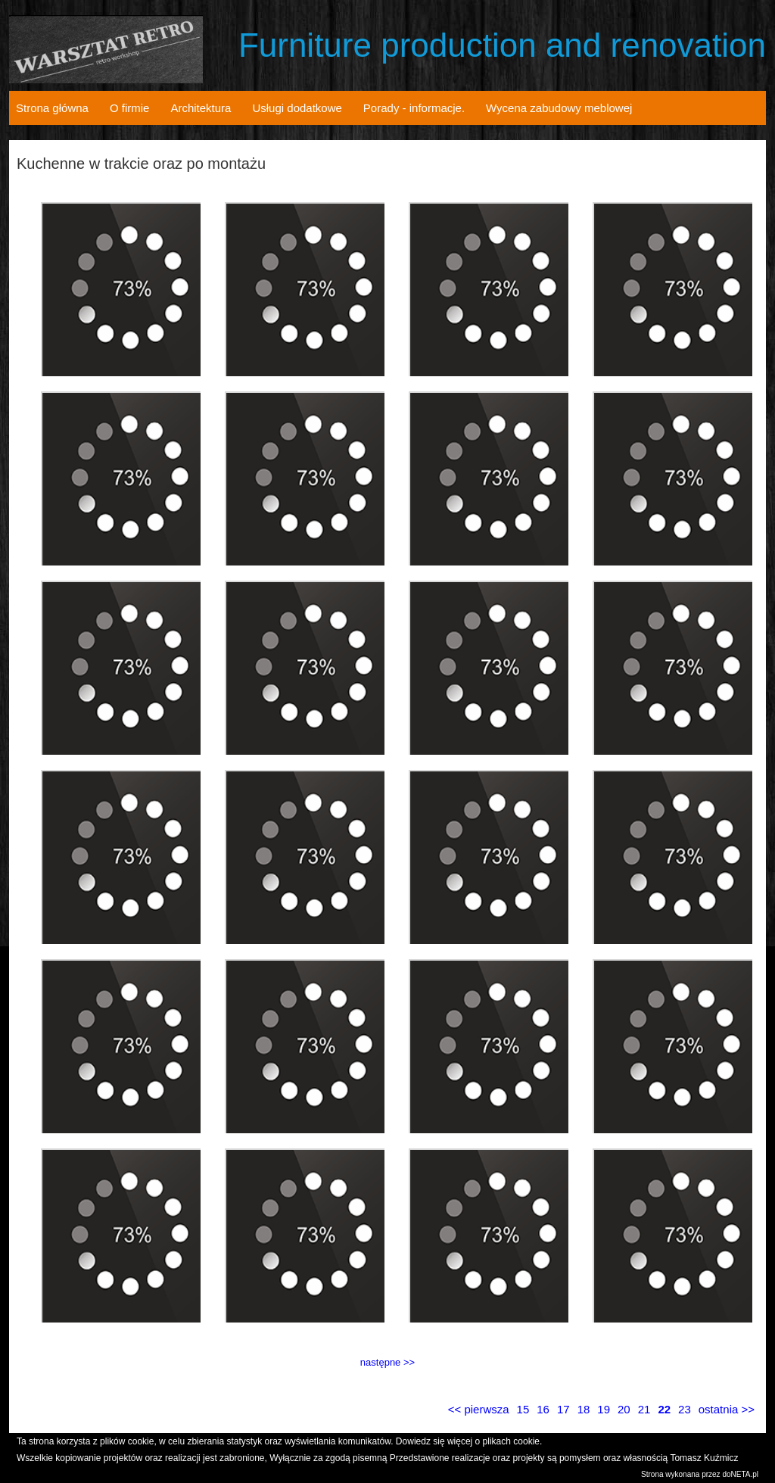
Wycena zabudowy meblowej (559, 107)
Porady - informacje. (414, 107)
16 (543, 1409)
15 (523, 1409)
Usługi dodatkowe (296, 107)
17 (563, 1409)
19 (603, 1409)
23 (684, 1409)
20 (624, 1409)
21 (644, 1409)
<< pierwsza (478, 1409)
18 (583, 1409)
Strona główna (52, 107)
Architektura (200, 107)
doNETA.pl (740, 1474)
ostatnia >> (727, 1409)
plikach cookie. (513, 1441)
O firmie (130, 107)
